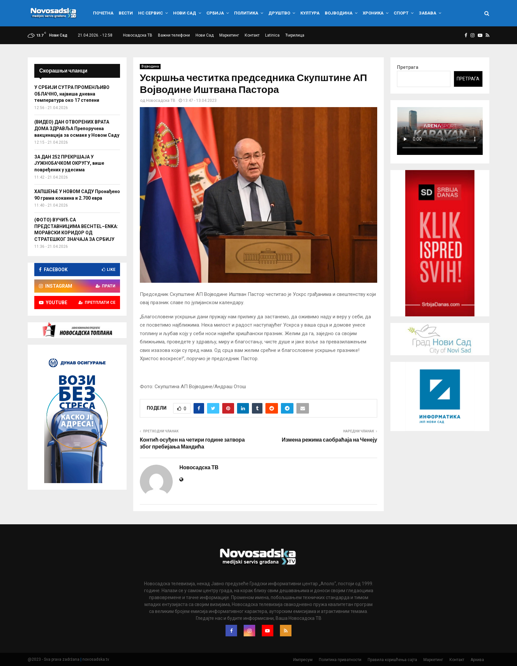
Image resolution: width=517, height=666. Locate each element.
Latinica (272, 35)
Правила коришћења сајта (392, 659)
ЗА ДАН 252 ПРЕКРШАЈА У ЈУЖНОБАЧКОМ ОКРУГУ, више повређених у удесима (69, 163)
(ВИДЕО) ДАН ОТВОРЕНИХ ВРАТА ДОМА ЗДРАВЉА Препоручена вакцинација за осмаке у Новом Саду (76, 128)
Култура (309, 13)
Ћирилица (294, 35)
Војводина (338, 13)
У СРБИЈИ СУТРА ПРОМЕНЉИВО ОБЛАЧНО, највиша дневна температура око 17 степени (71, 94)
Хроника (373, 13)
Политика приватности (340, 659)
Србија (215, 13)
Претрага (407, 67)
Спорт (401, 13)
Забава (427, 13)
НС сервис (150, 13)
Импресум (303, 659)
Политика (246, 13)
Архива (477, 659)
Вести (126, 13)
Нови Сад (184, 13)
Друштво (279, 13)
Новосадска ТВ (137, 35)
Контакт (252, 35)
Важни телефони (174, 35)
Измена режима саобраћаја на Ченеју (329, 440)
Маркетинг (229, 35)
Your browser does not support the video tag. (440, 131)
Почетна (103, 13)
